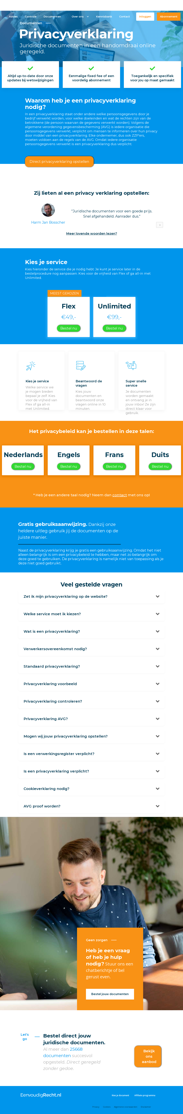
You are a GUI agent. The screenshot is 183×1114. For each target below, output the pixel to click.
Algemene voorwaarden (125, 1106)
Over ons (78, 16)
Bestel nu (68, 328)
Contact (124, 16)
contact (119, 495)
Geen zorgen (97, 940)
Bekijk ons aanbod (149, 1056)
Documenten (52, 16)
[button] (79, 16)
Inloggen (145, 16)
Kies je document (120, 1095)
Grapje (100, 293)
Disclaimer (146, 1106)
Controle (30, 16)
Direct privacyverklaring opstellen (59, 161)
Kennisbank (104, 16)
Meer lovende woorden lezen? (91, 234)
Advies (13, 16)
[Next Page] (159, 225)
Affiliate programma (144, 1095)
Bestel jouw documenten (110, 994)
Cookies (106, 1106)
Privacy (95, 1106)
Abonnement (168, 16)
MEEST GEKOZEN (64, 293)
